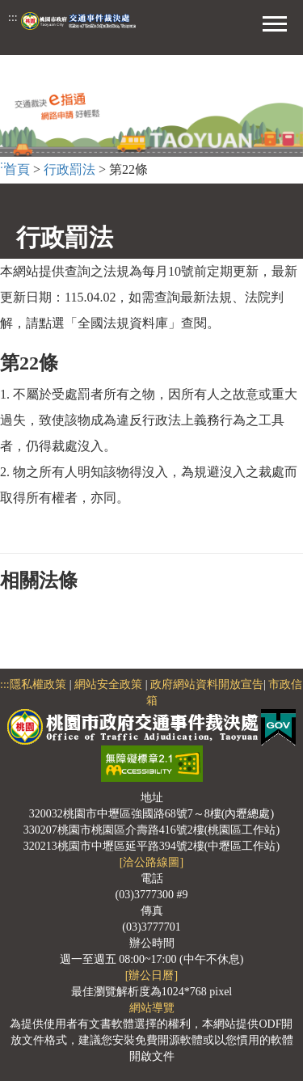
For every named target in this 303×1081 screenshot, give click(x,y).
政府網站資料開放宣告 (206, 684)
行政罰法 (69, 169)
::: (13, 17)
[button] (275, 22)
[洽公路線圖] (151, 862)
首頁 (17, 169)
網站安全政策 (108, 684)
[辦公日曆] (151, 975)
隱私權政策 (38, 684)
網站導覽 (152, 1008)
